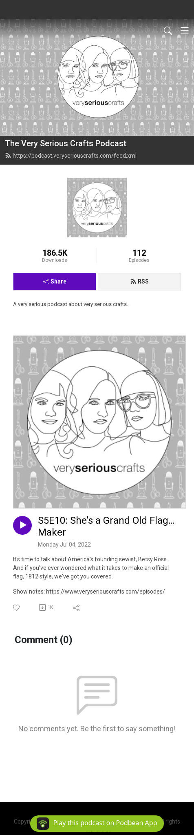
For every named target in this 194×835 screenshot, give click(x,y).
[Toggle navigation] (184, 30)
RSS (139, 281)
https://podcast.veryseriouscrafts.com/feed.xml (71, 155)
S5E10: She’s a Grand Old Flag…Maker (106, 526)
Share (54, 281)
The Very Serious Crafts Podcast (65, 143)
